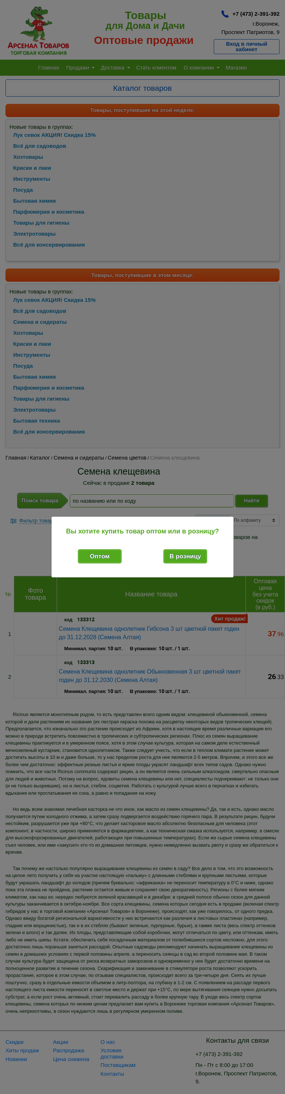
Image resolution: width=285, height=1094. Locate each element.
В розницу (185, 556)
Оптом (100, 556)
